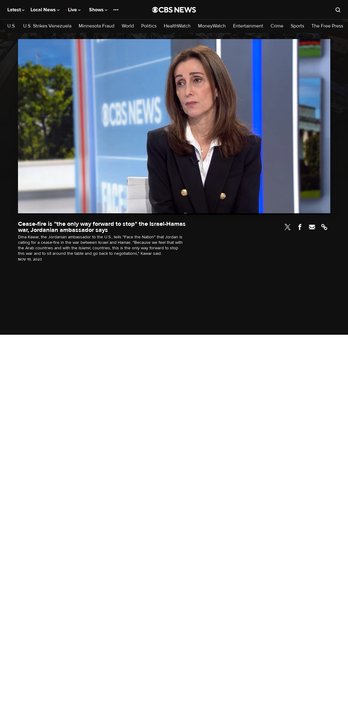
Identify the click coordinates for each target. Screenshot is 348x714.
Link (324, 227)
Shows (98, 9)
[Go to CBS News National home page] (174, 10)
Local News (44, 9)
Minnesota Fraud (96, 26)
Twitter (288, 227)
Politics (148, 26)
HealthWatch (177, 26)
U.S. (11, 26)
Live (74, 10)
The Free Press (327, 26)
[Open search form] (338, 10)
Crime (277, 26)
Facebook (300, 227)
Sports (297, 26)
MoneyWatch (212, 26)
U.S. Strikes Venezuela (47, 26)
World (128, 26)
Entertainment (248, 26)
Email (312, 227)
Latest (15, 9)
